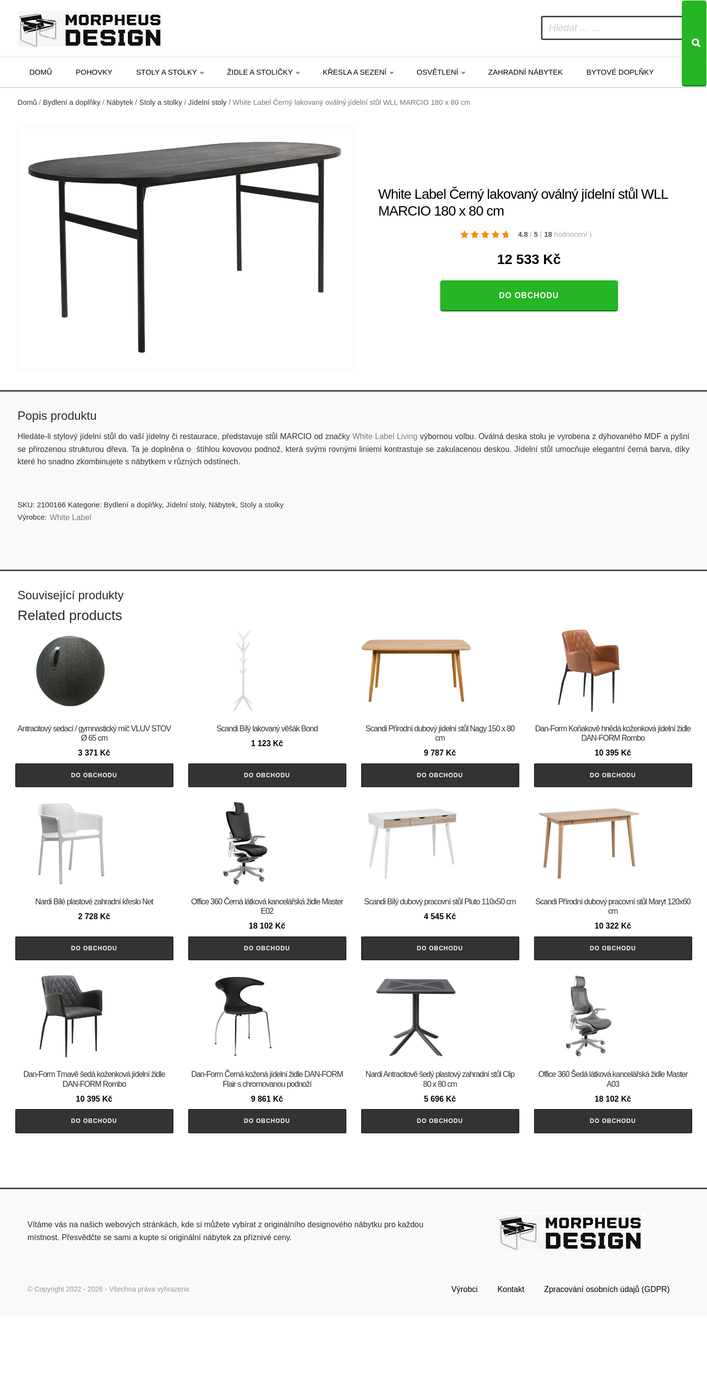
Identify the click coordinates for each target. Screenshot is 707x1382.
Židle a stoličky (259, 72)
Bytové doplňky (620, 72)
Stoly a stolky (166, 72)
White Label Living (384, 436)
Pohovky (94, 72)
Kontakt (511, 1355)
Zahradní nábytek (525, 72)
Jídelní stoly (207, 102)
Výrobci (465, 1355)
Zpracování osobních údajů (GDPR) (606, 1355)
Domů (41, 72)
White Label (70, 517)
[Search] (694, 43)
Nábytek (120, 102)
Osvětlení (437, 72)
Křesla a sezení (354, 72)
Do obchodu (529, 295)
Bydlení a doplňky (71, 102)
